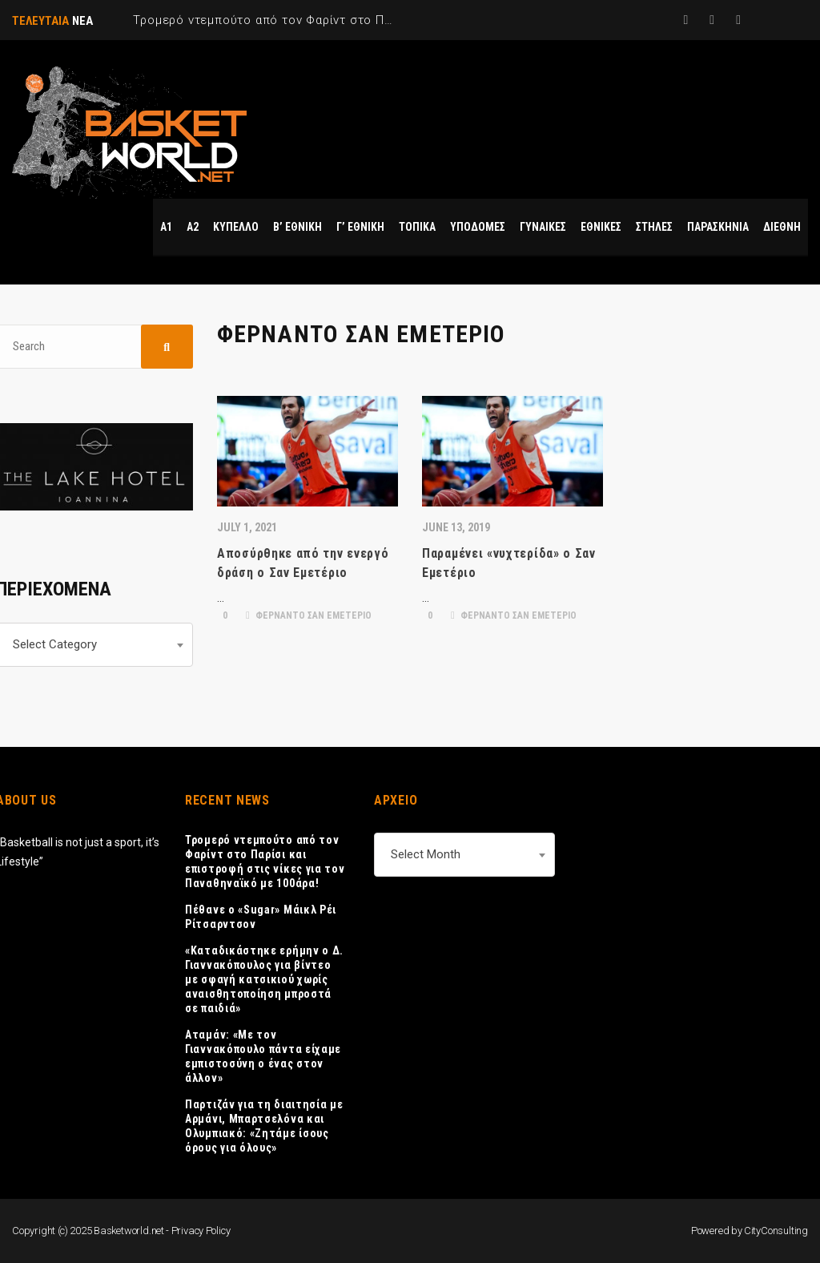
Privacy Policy (201, 1231)
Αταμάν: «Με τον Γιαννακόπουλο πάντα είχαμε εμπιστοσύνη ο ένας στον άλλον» (263, 1056)
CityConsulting (776, 1231)
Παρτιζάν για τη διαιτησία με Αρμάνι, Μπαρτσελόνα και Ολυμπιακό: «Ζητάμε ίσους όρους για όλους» (264, 1126)
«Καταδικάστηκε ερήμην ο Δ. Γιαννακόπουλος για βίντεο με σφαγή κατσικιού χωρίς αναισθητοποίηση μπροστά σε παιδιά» (264, 979)
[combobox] (464, 855)
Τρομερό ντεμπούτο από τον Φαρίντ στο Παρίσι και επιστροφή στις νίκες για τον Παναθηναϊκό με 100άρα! (265, 861)
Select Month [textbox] (425, 854)
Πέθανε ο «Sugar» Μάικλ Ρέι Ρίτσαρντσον (260, 916)
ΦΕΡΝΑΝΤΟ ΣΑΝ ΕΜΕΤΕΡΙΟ (309, 615)
